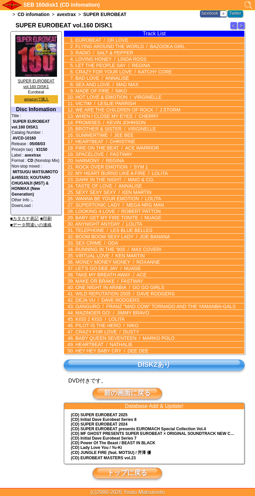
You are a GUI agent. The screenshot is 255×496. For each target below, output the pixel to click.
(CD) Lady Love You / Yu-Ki (96, 447)
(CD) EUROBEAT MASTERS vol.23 (103, 458)
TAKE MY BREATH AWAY (109, 274)
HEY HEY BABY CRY (110, 350)
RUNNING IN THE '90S (116, 249)
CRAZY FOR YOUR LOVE (122, 71)
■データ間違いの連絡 (31, 224)
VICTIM (104, 103)
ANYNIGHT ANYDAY (107, 224)
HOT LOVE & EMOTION (117, 97)
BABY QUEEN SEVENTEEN (123, 338)
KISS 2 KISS (98, 319)
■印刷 (46, 218)
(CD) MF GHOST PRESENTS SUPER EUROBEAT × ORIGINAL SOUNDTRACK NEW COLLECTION (157, 433)
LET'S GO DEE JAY (106, 268)
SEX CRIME (95, 243)
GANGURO (153, 306)
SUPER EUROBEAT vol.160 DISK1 (36, 81)
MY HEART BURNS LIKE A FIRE (120, 173)
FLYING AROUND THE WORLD (128, 46)
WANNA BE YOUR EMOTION (116, 198)
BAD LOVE (101, 78)
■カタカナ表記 (24, 218)
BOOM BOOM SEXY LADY (121, 236)
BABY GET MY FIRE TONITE (116, 217)
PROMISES (109, 122)
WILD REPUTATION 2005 (123, 293)
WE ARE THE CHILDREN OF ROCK (126, 109)
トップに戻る (127, 472)
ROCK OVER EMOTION (110, 167)
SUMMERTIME (103, 135)
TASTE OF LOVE (107, 186)
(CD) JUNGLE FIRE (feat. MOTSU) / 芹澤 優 (111, 452)
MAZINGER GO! (110, 312)
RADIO (103, 52)
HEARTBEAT (104, 141)
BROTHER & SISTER (114, 129)
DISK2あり (154, 364)
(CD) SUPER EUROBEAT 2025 (99, 415)
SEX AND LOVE (105, 84)
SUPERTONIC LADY (118, 205)
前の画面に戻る (127, 393)
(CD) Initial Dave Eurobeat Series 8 (104, 419)
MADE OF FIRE (100, 90)
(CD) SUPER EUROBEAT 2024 (99, 424)
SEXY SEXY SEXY (112, 192)
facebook (210, 13)
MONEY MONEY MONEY (116, 262)
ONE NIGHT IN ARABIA (118, 287)
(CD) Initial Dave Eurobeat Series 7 (104, 438)
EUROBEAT (100, 40)
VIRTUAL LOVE (108, 255)
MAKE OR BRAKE (108, 281)
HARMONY (98, 160)
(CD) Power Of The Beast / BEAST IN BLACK (113, 443)
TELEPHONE (112, 230)
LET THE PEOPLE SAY (111, 65)
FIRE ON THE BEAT (115, 148)
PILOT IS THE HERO (105, 325)
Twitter (235, 13)
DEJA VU (106, 300)
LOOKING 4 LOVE (116, 211)
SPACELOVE (102, 154)
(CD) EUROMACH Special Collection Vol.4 (138, 429)
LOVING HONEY (109, 59)
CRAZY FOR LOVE (106, 331)
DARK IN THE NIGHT (113, 179)
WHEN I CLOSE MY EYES (115, 116)
